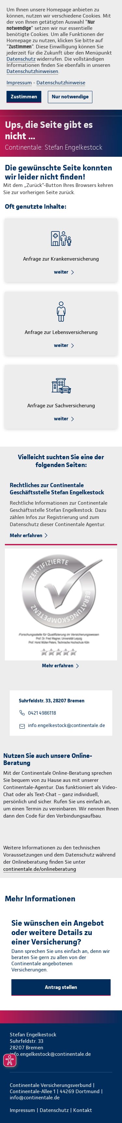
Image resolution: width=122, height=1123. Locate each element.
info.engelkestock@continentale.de (66, 725)
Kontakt (82, 1110)
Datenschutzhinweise (60, 83)
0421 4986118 (42, 713)
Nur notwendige (70, 96)
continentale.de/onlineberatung (39, 869)
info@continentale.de (35, 1097)
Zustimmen (24, 96)
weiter (61, 272)
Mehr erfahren (26, 535)
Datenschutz (21, 59)
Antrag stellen (61, 987)
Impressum (19, 83)
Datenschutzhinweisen (32, 71)
